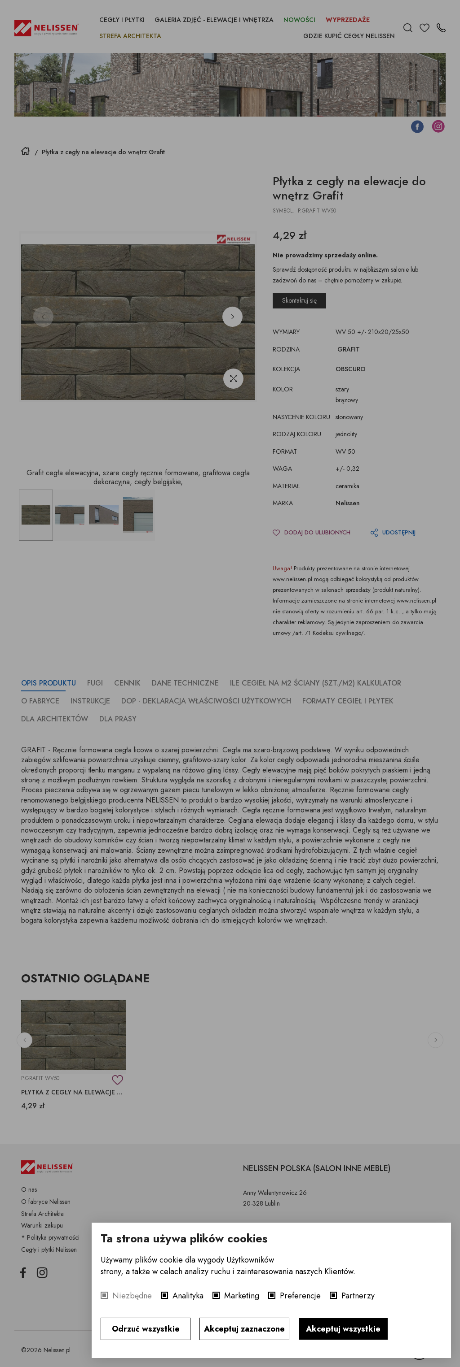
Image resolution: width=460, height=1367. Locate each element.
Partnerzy (358, 1296)
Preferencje (300, 1296)
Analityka (187, 1296)
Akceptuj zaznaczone (244, 1329)
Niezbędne (132, 1296)
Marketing (241, 1296)
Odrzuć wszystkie (146, 1329)
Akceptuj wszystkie (343, 1329)
